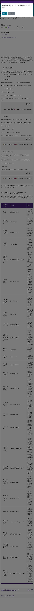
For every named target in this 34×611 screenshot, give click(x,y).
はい (4, 13)
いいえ (11, 13)
